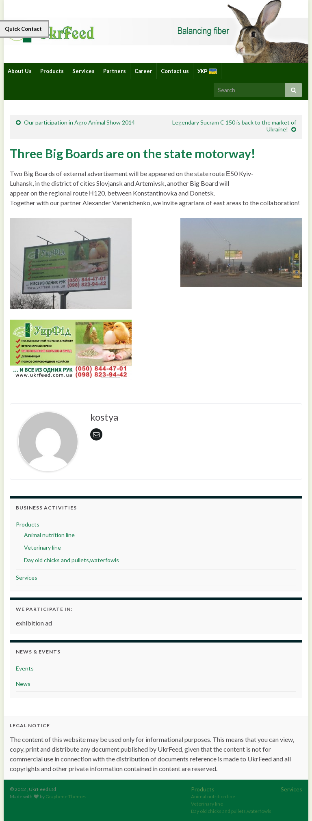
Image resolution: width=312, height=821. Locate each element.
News (23, 683)
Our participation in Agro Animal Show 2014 (79, 122)
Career (143, 71)
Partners (114, 71)
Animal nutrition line (49, 534)
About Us (20, 71)
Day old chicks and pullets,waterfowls (71, 560)
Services (83, 71)
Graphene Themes (66, 796)
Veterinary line (42, 547)
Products (52, 71)
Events (25, 668)
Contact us (175, 71)
